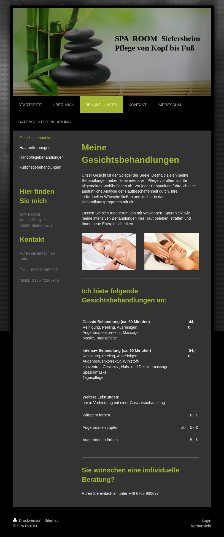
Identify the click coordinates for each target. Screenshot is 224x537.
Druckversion (27, 520)
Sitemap (52, 520)
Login (206, 520)
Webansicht (201, 526)
